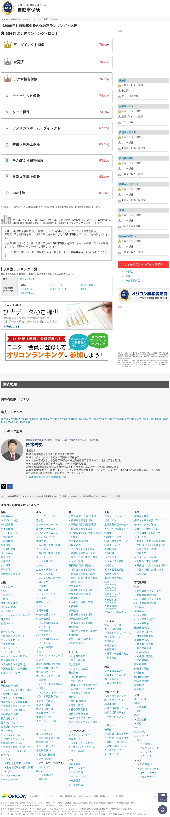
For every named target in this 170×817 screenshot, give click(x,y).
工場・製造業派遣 (114, 569)
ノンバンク (19, 635)
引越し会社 (42, 590)
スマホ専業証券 (9, 603)
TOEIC (74, 684)
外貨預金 (5, 619)
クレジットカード (10, 639)
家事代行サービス (45, 528)
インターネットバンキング (15, 615)
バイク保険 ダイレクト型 (147, 598)
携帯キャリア (141, 516)
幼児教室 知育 (76, 643)
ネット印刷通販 (112, 629)
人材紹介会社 (111, 601)
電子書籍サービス (45, 672)
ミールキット (43, 549)
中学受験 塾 (75, 586)
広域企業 (141, 553)
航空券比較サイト (45, 742)
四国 (139, 549)
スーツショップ (77, 776)
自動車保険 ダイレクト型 (147, 590)
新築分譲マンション (11, 743)
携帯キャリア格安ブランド (148, 520)
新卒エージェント (114, 595)
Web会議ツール (112, 637)
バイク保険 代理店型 (145, 603)
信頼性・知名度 (88, 285)
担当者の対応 (26, 289)
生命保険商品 (141, 639)
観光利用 (43, 779)
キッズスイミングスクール (82, 747)
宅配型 (42, 586)
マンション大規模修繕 (13, 710)
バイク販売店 (43, 635)
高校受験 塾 (75, 545)
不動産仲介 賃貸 (9, 714)
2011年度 (156, 419)
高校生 (74, 631)
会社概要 (34, 796)
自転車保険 (7, 540)
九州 (29, 706)
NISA (4, 590)
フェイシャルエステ (115, 674)
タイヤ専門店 (76, 784)
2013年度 (132, 419)
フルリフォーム (11, 734)
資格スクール (76, 697)
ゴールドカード (11, 652)
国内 (41, 766)
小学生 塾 (74, 610)
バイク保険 (7, 528)
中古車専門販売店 (48, 622)
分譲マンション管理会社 (14, 702)
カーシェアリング (45, 594)
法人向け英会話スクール (82, 717)
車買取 (129, 271)
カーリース (42, 606)
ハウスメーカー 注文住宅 (13, 751)
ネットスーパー (44, 557)
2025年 (5, 419)
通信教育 (73, 626)
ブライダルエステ (114, 670)
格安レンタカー (44, 602)
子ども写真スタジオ (47, 667)
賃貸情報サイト (9, 718)
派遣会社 (109, 565)
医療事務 (81, 676)
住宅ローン (7, 623)
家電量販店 (75, 764)
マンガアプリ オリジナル (49, 692)
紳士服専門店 (76, 772)
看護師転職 (110, 549)
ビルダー (8, 759)
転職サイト (110, 532)
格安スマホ (154, 532)
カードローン (8, 631)
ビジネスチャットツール (117, 633)
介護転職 (109, 553)
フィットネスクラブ (79, 734)
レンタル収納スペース (51, 577)
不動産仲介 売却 (9, 685)
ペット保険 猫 (141, 623)
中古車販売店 (133, 280)
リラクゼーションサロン (82, 743)
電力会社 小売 (43, 716)
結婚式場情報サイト (115, 712)
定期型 (150, 631)
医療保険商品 (141, 627)
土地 (29, 689)
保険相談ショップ (10, 573)
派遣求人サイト (112, 573)
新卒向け (111, 657)
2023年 (24, 419)
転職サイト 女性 (113, 536)
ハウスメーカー (11, 775)
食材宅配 (41, 540)
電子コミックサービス (48, 676)
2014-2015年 (105, 419)
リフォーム (7, 730)
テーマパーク (111, 754)
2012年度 (144, 419)
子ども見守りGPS (46, 721)
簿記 (80, 680)
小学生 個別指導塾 (78, 618)
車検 (128, 276)
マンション (9, 689)
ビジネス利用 (46, 775)
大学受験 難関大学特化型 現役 (85, 532)
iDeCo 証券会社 (9, 607)
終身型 (140, 631)
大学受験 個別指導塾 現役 (82, 524)
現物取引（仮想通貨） (15, 664)
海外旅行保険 (8, 549)
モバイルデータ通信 (145, 524)
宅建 (73, 680)
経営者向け (113, 645)
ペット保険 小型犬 (144, 619)
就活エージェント (114, 516)
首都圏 (6, 706)
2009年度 (13, 422)
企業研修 (109, 641)
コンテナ (43, 581)
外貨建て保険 (141, 668)
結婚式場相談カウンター (117, 708)
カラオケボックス (114, 750)
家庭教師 (73, 635)
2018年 (73, 419)
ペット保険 (7, 553)
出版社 (42, 688)
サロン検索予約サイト (116, 683)
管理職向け (113, 649)
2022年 (34, 419)
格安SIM (141, 532)
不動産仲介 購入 (9, 693)
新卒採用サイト (112, 589)
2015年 (92, 419)
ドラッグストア (77, 768)
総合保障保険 (141, 676)
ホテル (39, 771)
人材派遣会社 (111, 607)
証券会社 (8, 594)
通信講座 (73, 672)
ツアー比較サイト (45, 758)
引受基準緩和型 (145, 635)
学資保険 (5, 569)
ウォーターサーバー (47, 516)
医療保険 (5, 561)
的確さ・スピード (58, 289)
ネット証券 (7, 586)
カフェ (39, 659)
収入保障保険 (144, 648)
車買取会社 (42, 610)
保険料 (122, 80)
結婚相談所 (110, 704)
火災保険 (5, 545)
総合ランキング (27, 279)
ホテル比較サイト (45, 746)
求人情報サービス (114, 577)
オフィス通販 (43, 704)
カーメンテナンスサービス (50, 655)
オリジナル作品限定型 (51, 684)
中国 (163, 545)
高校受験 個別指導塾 (80, 565)
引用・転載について (103, 796)
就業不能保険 (141, 660)
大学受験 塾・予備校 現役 (82, 516)
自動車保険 (7, 516)
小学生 (93, 631)
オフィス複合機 (44, 708)
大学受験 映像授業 (78, 540)
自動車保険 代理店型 (145, 594)
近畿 (22, 706)
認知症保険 (140, 664)
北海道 (74, 549)
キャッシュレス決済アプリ (15, 656)
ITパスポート (88, 693)
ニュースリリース (49, 796)
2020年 (53, 419)
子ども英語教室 (77, 656)
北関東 (17, 763)
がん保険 (5, 565)
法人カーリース (112, 625)
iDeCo (137, 715)
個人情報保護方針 (68, 796)
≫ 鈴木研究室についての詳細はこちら (46, 476)
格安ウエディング (114, 700)
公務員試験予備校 (78, 713)
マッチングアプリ (114, 716)
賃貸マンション (9, 722)
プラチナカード (148, 756)
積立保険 (139, 689)
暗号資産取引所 (9, 660)
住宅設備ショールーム (13, 726)
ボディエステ (111, 678)
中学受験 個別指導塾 (80, 594)
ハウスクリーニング (47, 532)
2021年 (44, 419)
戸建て (21, 689)
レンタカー (42, 598)
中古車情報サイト (45, 614)
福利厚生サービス (45, 713)
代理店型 (8, 524)
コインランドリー (45, 536)
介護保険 (139, 672)
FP (72, 676)
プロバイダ (140, 536)
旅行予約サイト (44, 734)
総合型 (42, 680)
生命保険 (5, 557)
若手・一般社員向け (117, 653)
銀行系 (6, 635)
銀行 (5, 598)
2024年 (14, 419)
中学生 (84, 631)
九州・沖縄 (77, 561)
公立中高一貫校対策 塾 (81, 602)
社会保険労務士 (89, 684)
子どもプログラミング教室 (83, 721)
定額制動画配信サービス (49, 663)
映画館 (108, 729)
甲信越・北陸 (88, 553)
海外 (48, 766)
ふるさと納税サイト (47, 569)
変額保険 (139, 684)
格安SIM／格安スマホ (146, 528)
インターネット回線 (145, 557)
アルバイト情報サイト (116, 528)
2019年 (63, 419)
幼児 (73, 660)
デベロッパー (10, 779)
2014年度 (119, 419)
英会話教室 (75, 664)
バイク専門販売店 (48, 639)
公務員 (74, 693)
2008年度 (25, 422)
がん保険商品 (141, 652)
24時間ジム (75, 739)
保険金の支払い (27, 293)
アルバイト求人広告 (115, 612)
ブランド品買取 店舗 (47, 696)
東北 (8, 763)
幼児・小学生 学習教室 (81, 639)
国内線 (42, 754)
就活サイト (110, 520)
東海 (15, 706)
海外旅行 (55, 738)
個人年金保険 (141, 680)
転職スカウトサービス (116, 540)
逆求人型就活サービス (116, 524)
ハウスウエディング (115, 696)
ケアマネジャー (91, 689)
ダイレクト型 (10, 520)
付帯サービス (56, 285)
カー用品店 (75, 780)
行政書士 (76, 689)
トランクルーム (44, 573)
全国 (123, 745)
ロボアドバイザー (10, 672)
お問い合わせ (85, 796)
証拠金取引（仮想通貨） (16, 668)
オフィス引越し (44, 700)
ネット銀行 (7, 611)
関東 (126, 733)
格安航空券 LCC (45, 750)
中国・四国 (27, 767)
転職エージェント (114, 545)
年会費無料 (9, 644)
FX (2, 627)
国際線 (51, 754)
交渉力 (84, 289)
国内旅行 (43, 738)
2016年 (83, 419)
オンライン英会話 (78, 668)
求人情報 (119, 796)
